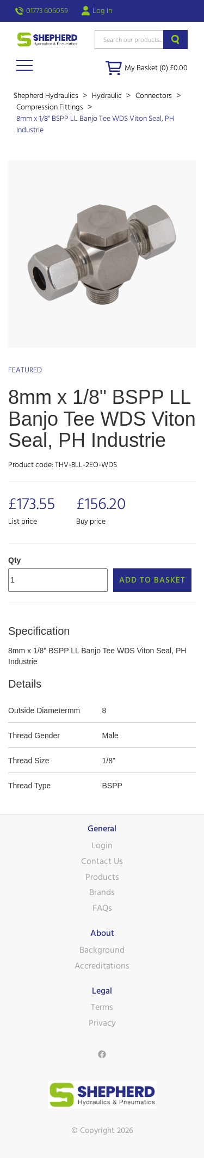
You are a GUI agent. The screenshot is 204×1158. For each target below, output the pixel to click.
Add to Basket (152, 580)
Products (102, 877)
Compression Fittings (50, 107)
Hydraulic (107, 96)
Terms (102, 1007)
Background (102, 950)
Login (102, 845)
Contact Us (102, 861)
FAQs (102, 908)
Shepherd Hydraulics (47, 96)
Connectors (154, 96)
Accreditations (102, 965)
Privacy (102, 1023)
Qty (14, 560)
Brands (102, 892)
